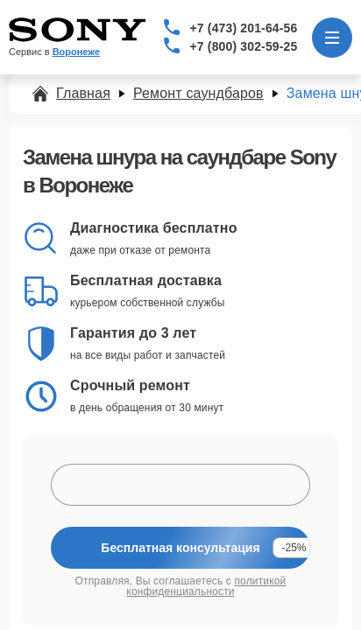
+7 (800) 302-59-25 (244, 46)
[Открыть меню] (332, 38)
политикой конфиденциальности (206, 586)
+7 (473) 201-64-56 (244, 28)
